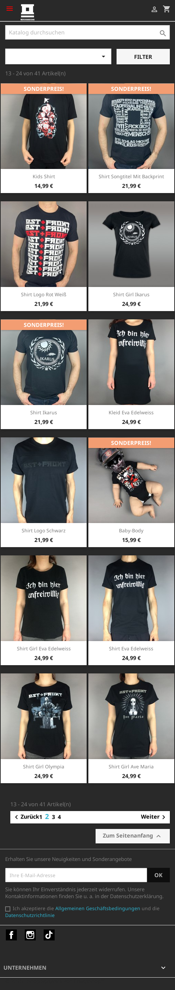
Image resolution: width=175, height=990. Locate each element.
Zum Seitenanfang (133, 836)
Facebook (11, 934)
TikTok (49, 934)
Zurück (25, 817)
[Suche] (87, 32)
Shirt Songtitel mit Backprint (131, 176)
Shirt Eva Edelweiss (131, 648)
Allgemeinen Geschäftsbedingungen (97, 908)
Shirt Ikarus (43, 412)
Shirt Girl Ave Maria (131, 766)
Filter (143, 57)
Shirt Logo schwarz (44, 530)
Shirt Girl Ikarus (131, 294)
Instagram (30, 934)
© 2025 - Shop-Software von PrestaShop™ (55, 981)
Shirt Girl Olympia (43, 766)
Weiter (154, 817)
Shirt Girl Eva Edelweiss (44, 648)
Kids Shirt (44, 176)
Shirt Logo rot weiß (43, 294)
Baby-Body (131, 530)
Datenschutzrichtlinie (30, 915)
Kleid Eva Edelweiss (131, 412)
